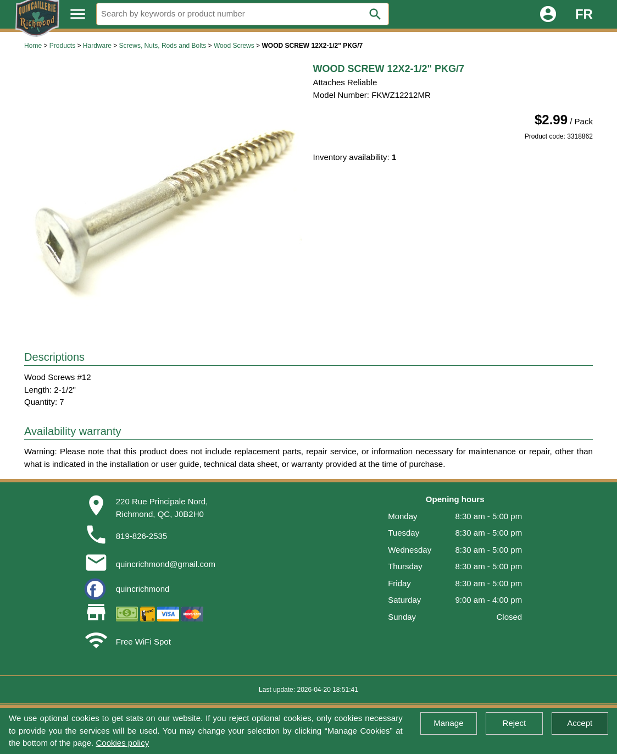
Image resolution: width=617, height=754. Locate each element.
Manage (448, 723)
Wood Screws (234, 45)
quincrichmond (143, 588)
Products (62, 45)
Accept (579, 723)
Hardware (97, 45)
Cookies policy (122, 742)
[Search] (242, 14)
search (375, 14)
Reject (514, 723)
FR (584, 14)
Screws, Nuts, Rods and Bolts (163, 45)
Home (33, 45)
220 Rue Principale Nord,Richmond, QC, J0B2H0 (162, 508)
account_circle (548, 14)
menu (77, 14)
